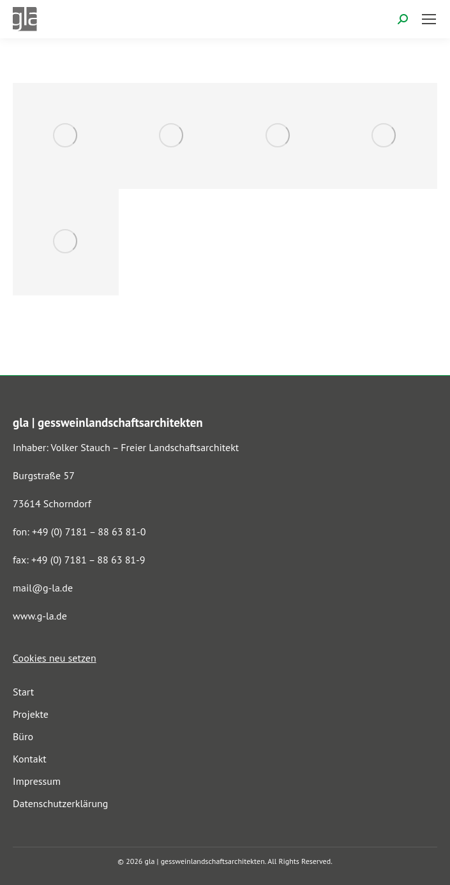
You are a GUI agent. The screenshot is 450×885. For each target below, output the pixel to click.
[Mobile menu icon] (429, 19)
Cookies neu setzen (54, 657)
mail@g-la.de (43, 587)
